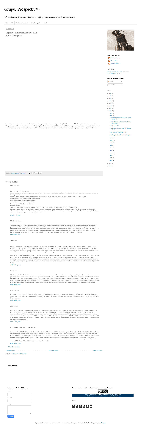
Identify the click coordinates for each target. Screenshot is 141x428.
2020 (110, 98)
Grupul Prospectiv (115, 58)
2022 (110, 93)
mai (111, 150)
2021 (110, 96)
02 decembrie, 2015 (15, 234)
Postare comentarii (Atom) (20, 353)
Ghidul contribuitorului (22, 23)
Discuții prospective (36, 23)
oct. (111, 138)
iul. (111, 145)
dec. (111, 113)
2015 (110, 111)
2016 (110, 108)
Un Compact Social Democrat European (120, 135)
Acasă (45, 23)
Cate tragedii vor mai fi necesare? (118, 132)
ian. (111, 160)
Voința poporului (114, 126)
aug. (111, 143)
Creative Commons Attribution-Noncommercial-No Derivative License (102, 396)
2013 (110, 166)
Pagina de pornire (53, 350)
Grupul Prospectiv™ (22, 9)
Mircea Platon (114, 61)
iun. (111, 148)
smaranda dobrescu (115, 63)
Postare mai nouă (10, 350)
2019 (110, 101)
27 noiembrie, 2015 (15, 215)
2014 (110, 163)
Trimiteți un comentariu (14, 347)
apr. (111, 153)
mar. (111, 155)
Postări (110, 81)
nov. (111, 115)
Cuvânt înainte (9, 23)
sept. (111, 140)
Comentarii (111, 84)
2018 (110, 103)
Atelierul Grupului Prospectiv (114, 71)
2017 (110, 106)
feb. (111, 158)
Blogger (103, 423)
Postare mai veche (97, 350)
